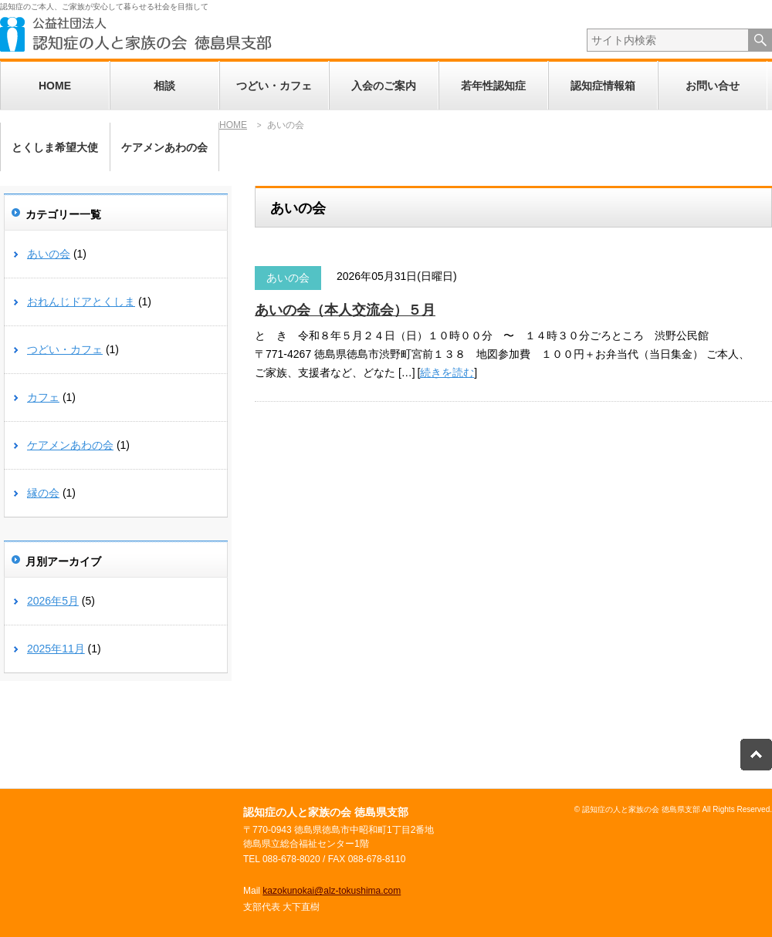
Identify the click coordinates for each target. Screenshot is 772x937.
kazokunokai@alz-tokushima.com (331, 890)
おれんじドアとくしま (81, 301)
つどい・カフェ (274, 85)
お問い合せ (713, 85)
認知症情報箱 (603, 85)
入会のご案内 (383, 85)
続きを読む (447, 372)
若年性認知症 (493, 85)
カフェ (43, 397)
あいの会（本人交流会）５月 (345, 310)
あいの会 (288, 277)
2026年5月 (53, 601)
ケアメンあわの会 (164, 147)
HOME (55, 85)
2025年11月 (56, 648)
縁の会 (43, 493)
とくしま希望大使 (55, 147)
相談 (164, 85)
